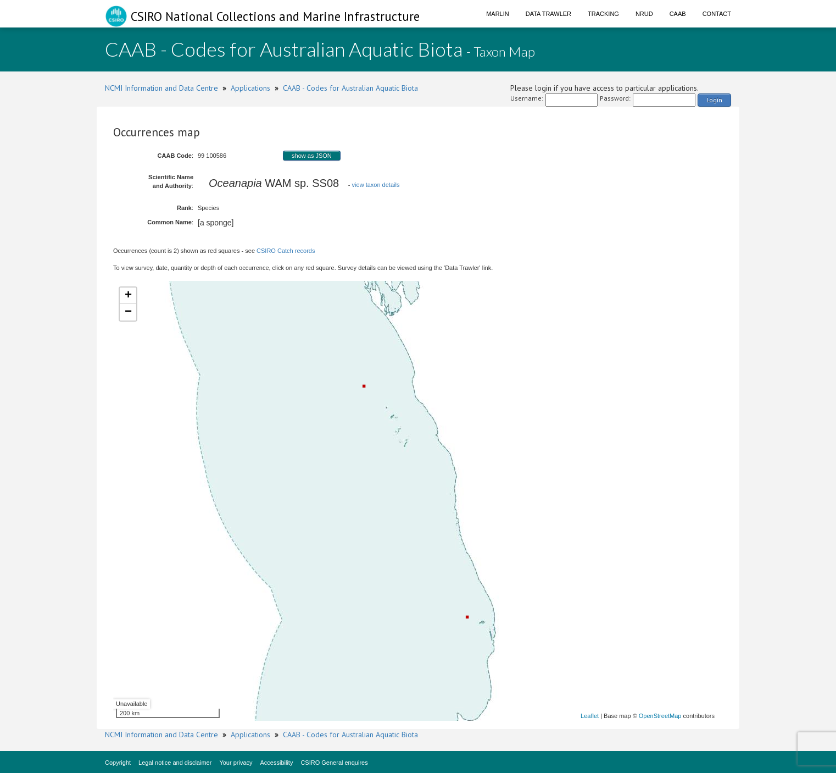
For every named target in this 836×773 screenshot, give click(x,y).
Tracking (603, 13)
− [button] (128, 312)
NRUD (644, 13)
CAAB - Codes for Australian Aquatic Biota (350, 88)
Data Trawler (548, 13)
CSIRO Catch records (286, 250)
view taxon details (376, 184)
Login (714, 100)
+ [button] (128, 296)
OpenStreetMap (660, 716)
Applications (250, 88)
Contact (717, 13)
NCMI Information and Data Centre (161, 88)
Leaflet (590, 716)
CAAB (678, 13)
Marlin (497, 13)
